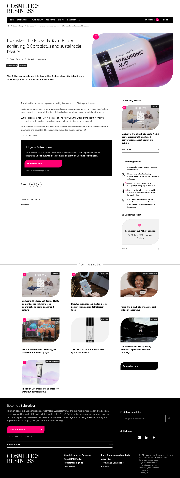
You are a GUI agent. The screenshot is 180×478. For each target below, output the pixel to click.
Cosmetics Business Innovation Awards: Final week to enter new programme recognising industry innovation (141, 203)
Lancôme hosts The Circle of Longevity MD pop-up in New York (141, 184)
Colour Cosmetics (52, 361)
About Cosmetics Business (77, 455)
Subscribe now (34, 163)
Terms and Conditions (112, 463)
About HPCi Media (73, 459)
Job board (50, 20)
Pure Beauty (37, 20)
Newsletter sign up (73, 463)
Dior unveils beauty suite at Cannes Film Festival (142, 168)
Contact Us (69, 467)
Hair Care (104, 273)
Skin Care (155, 106)
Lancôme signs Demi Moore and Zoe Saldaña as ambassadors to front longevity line (142, 192)
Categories (22, 20)
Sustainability (12, 65)
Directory (71, 20)
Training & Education (150, 273)
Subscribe (151, 20)
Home (12, 20)
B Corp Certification (99, 109)
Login (165, 20)
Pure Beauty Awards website (115, 455)
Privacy (105, 467)
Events (61, 20)
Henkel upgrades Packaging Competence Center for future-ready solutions (143, 176)
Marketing (23, 65)
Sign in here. (45, 170)
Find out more (13, 444)
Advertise (106, 459)
